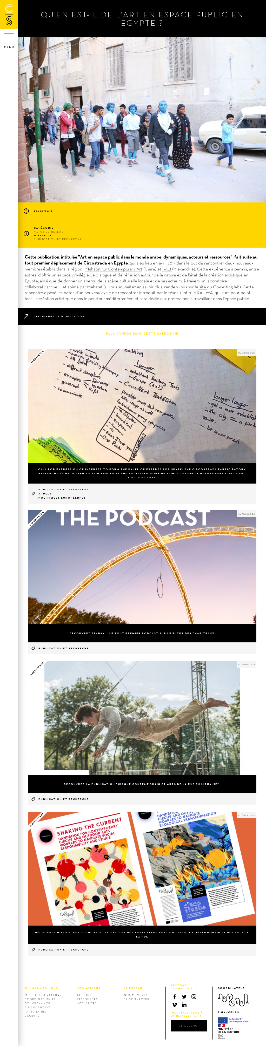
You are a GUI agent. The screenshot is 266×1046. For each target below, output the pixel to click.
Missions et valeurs (43, 994)
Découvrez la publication (59, 316)
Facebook (174, 997)
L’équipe (32, 1015)
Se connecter (136, 999)
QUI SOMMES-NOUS (41, 988)
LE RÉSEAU (133, 988)
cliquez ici (189, 1025)
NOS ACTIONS (89, 988)
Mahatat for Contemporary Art (113, 268)
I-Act (167, 268)
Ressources (87, 999)
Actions (84, 994)
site (203, 286)
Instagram (194, 997)
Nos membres (136, 994)
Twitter (184, 997)
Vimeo (174, 1005)
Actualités (87, 1003)
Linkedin (184, 1005)
